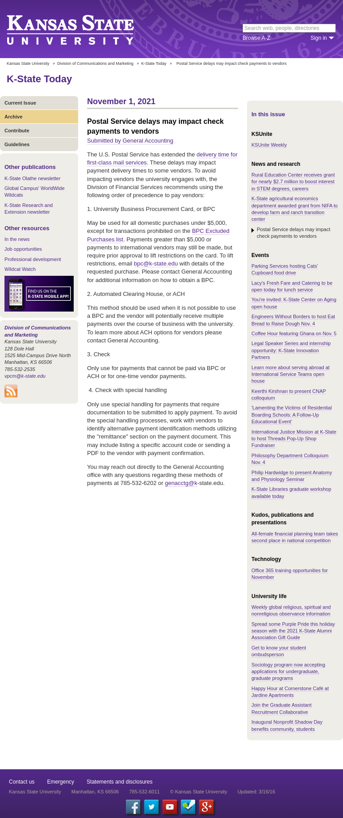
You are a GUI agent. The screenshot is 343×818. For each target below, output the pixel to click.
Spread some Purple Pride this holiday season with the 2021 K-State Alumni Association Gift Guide (293, 631)
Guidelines (16, 144)
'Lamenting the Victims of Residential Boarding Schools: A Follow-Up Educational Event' (291, 414)
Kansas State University (81, 29)
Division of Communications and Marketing (95, 63)
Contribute (16, 130)
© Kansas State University (198, 791)
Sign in (318, 38)
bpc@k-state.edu (156, 263)
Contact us (21, 782)
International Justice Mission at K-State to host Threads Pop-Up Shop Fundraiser (293, 438)
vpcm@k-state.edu (25, 376)
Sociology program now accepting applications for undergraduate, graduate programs (288, 671)
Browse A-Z (256, 38)
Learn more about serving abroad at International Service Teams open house (290, 374)
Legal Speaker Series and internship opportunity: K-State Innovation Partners (290, 350)
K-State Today (153, 63)
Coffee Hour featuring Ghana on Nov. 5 (293, 333)
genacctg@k (181, 483)
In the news (16, 239)
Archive (13, 116)
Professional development (32, 259)
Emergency (60, 782)
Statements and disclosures (119, 782)
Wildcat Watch (20, 269)
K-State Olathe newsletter (32, 178)
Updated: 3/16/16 (256, 791)
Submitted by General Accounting (130, 140)
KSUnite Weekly (269, 145)
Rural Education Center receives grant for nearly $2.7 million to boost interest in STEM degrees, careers (293, 181)
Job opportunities (23, 249)
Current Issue (20, 102)
